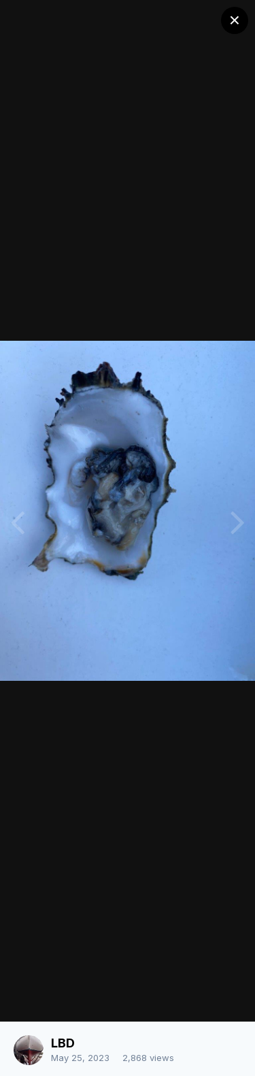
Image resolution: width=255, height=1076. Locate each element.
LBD (63, 1043)
